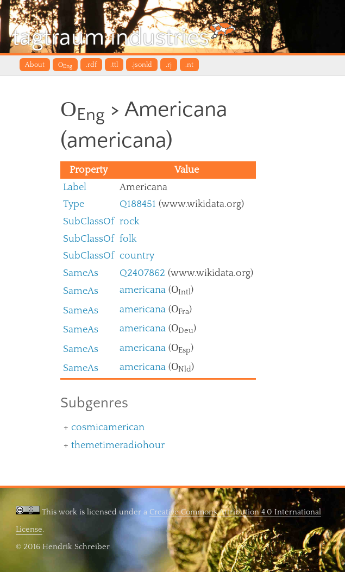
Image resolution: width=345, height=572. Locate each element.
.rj (169, 64)
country (137, 255)
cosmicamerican (108, 427)
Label (74, 187)
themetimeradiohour (118, 445)
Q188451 (138, 204)
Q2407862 (142, 273)
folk (128, 238)
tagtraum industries (124, 36)
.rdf (91, 64)
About (35, 64)
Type (73, 204)
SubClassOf (88, 221)
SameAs (80, 273)
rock (129, 221)
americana (143, 290)
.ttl (114, 64)
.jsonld (141, 64)
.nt (189, 64)
